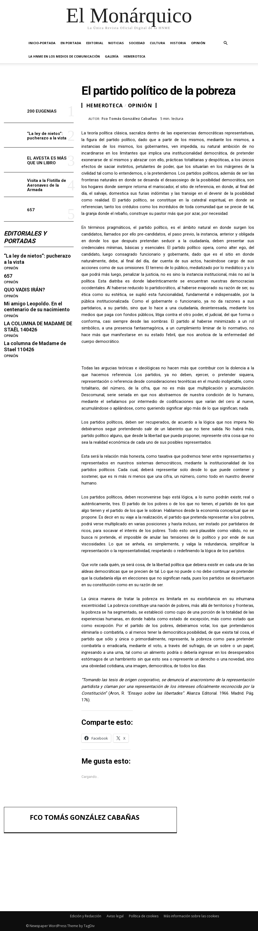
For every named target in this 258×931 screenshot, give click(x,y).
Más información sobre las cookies (191, 916)
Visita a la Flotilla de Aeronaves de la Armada (46, 185)
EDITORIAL (94, 43)
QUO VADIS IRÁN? (24, 290)
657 (31, 209)
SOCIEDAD (137, 43)
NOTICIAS (116, 43)
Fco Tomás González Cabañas (129, 119)
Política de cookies (143, 916)
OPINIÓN (198, 43)
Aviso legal (115, 916)
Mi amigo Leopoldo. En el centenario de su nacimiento (37, 307)
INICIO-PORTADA (42, 43)
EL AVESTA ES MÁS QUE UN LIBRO (47, 160)
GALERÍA (112, 56)
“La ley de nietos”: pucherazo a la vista (46, 136)
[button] (225, 43)
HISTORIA (178, 43)
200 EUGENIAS (42, 111)
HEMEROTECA (134, 56)
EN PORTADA (71, 43)
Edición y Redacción (85, 916)
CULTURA (157, 43)
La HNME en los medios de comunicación (64, 56)
